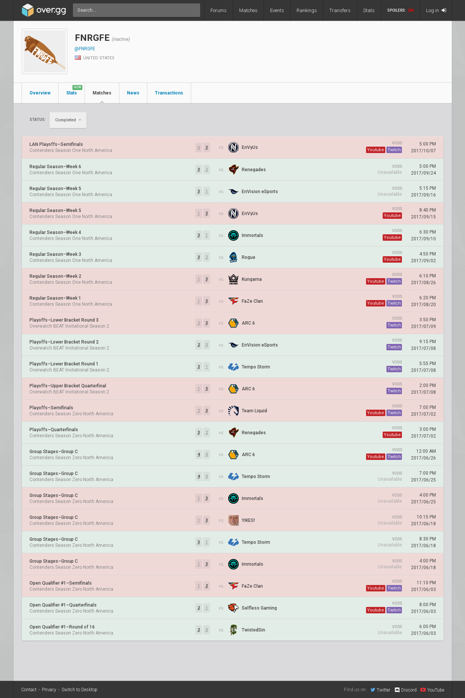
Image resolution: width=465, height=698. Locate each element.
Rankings (307, 10)
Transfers (340, 10)
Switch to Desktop (79, 689)
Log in (436, 10)
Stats (369, 10)
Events (277, 10)
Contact (29, 689)
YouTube (432, 689)
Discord (405, 690)
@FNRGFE (84, 48)
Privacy (49, 689)
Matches (248, 10)
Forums (218, 10)
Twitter (380, 689)
